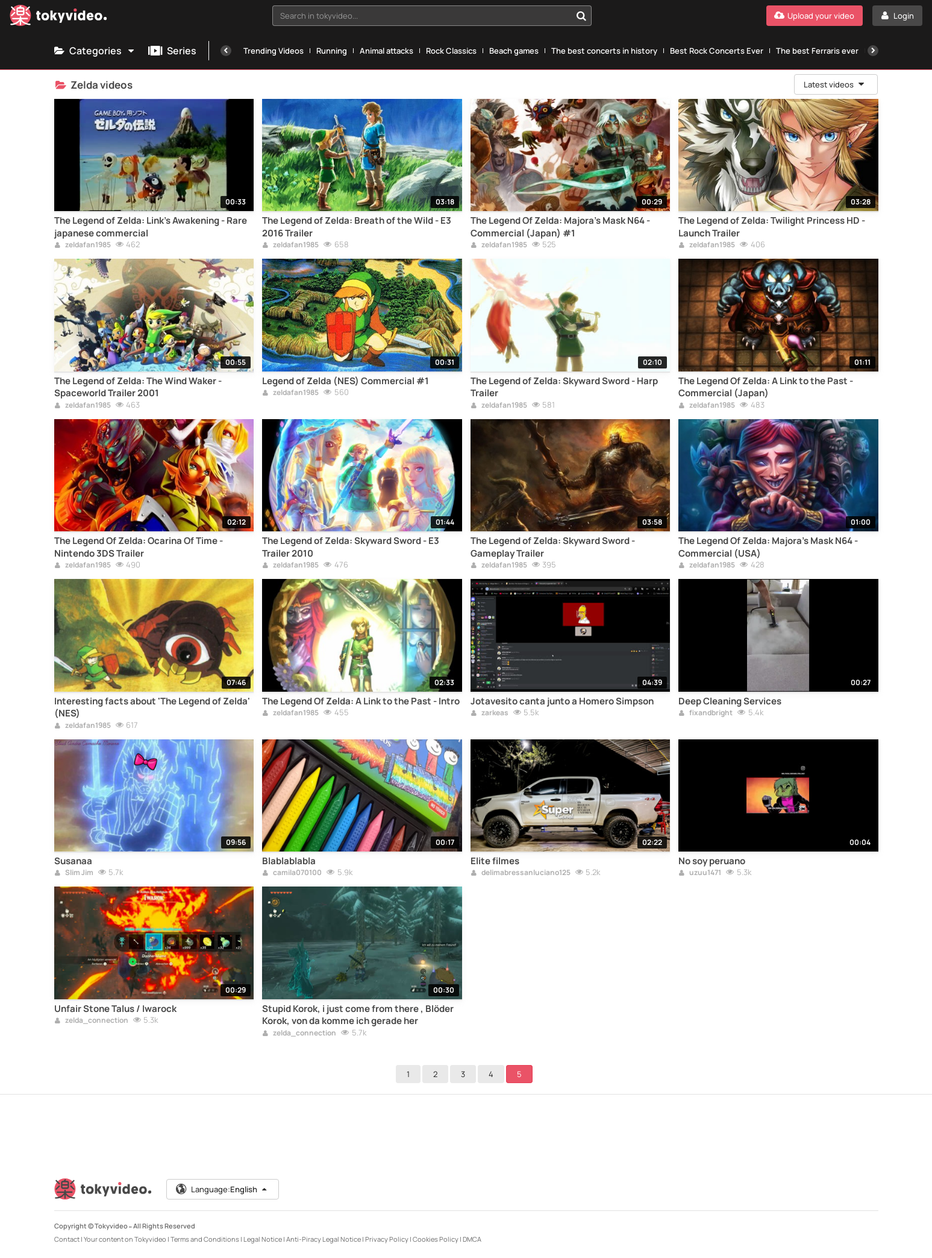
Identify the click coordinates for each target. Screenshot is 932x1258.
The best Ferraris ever (817, 50)
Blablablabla (289, 861)
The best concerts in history (604, 50)
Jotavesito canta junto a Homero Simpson (562, 701)
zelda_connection (91, 1021)
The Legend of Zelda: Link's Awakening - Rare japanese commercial (150, 227)
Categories (95, 50)
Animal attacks (386, 50)
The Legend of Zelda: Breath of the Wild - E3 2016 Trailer (356, 227)
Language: (221, 1189)
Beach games (514, 50)
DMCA (472, 1239)
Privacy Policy (386, 1239)
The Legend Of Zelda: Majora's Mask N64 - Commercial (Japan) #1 (560, 227)
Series (172, 50)
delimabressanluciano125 (521, 873)
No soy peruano (711, 861)
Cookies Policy (435, 1239)
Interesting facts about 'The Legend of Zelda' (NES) (152, 707)
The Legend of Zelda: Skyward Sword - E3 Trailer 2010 (350, 547)
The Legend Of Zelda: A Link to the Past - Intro (361, 701)
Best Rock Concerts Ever (716, 50)
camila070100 (292, 873)
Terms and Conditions (204, 1239)
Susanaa (73, 861)
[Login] (897, 15)
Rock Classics (451, 50)
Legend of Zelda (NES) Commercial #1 (345, 381)
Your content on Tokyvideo (125, 1239)
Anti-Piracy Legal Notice (323, 1239)
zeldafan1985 (82, 245)
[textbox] (422, 15)
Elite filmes (495, 861)
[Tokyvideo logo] (58, 18)
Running (331, 50)
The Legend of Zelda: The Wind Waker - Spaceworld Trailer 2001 (138, 387)
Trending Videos (273, 50)
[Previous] (225, 50)
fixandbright (705, 713)
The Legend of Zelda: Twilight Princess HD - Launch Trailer (771, 227)
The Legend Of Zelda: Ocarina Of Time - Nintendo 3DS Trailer (138, 547)
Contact (67, 1239)
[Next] (873, 50)
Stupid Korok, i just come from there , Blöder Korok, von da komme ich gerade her (358, 1015)
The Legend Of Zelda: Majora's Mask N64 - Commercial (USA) (768, 547)
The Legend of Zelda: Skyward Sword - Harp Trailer (564, 387)
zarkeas (489, 713)
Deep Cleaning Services (729, 701)
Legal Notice (262, 1239)
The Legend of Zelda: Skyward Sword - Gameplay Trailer (553, 547)
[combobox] (432, 15)
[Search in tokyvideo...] (581, 15)
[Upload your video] (814, 15)
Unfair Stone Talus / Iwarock (115, 1009)
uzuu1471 (699, 873)
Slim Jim (73, 873)
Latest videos (835, 84)
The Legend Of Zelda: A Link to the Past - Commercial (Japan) (765, 387)
